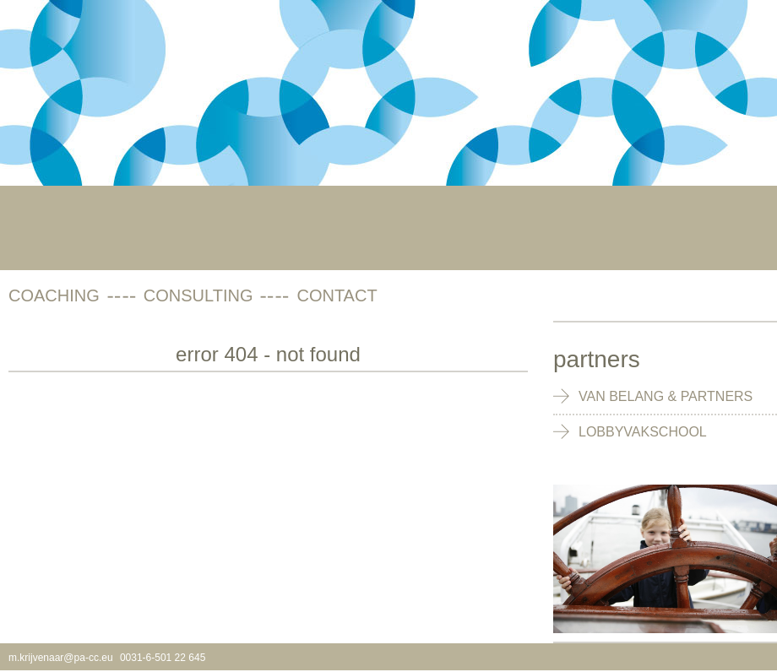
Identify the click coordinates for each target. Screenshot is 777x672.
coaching (54, 295)
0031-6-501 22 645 (162, 658)
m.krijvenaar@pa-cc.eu (60, 658)
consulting (198, 295)
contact (336, 295)
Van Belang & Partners (666, 396)
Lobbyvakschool (643, 432)
